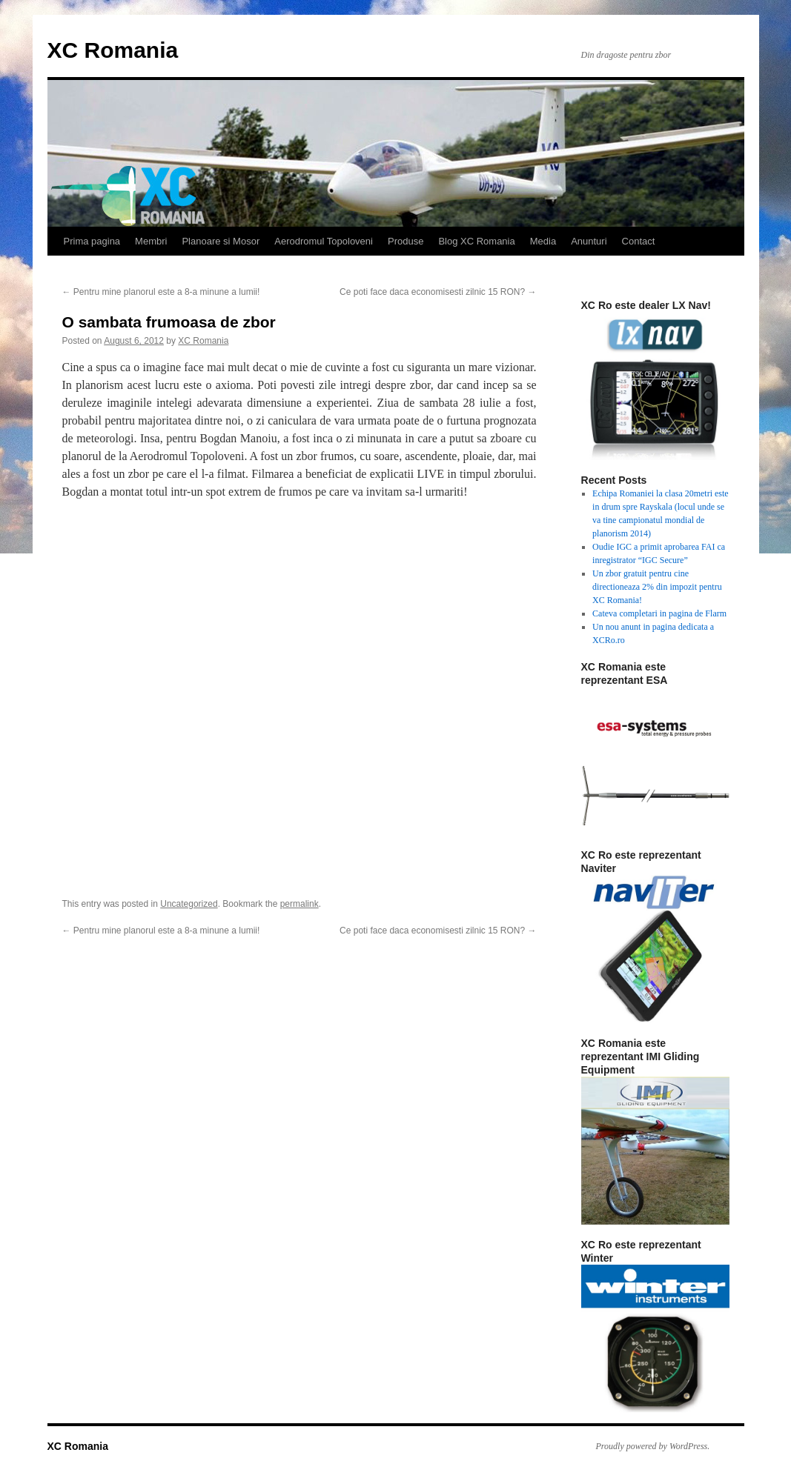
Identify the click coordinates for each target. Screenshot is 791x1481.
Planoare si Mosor (220, 241)
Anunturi (588, 241)
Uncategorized (188, 904)
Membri (151, 241)
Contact (638, 241)
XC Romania (113, 50)
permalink (299, 904)
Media (543, 241)
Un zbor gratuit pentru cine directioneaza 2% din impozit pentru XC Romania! (657, 586)
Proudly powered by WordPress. (653, 1446)
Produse (405, 241)
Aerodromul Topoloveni (323, 241)
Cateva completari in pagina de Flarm (659, 613)
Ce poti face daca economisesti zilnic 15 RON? (438, 292)
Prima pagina (92, 241)
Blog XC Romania (476, 241)
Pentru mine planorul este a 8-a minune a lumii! (161, 292)
